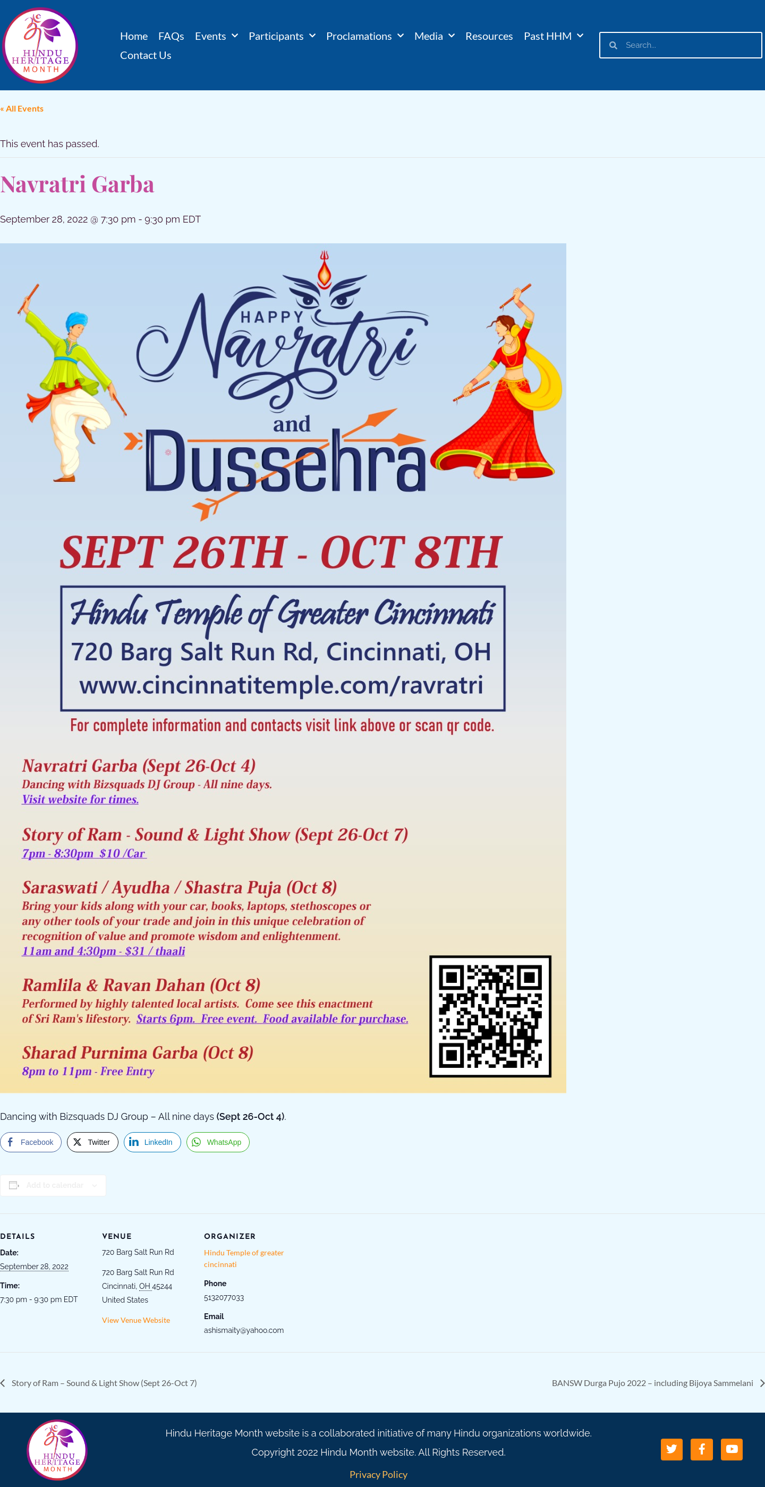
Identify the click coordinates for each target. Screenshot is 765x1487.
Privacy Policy (378, 1474)
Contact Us (146, 54)
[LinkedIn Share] (152, 1142)
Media (434, 36)
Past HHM (553, 36)
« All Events (22, 108)
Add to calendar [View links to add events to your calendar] (55, 1185)
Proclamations (365, 36)
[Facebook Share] (31, 1142)
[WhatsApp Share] (218, 1142)
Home (134, 35)
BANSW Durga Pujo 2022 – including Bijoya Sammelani (653, 1383)
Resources (489, 35)
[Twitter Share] (92, 1142)
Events (216, 36)
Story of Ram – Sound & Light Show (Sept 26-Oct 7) (103, 1383)
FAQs (171, 35)
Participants (282, 36)
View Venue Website (136, 1319)
